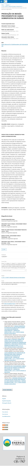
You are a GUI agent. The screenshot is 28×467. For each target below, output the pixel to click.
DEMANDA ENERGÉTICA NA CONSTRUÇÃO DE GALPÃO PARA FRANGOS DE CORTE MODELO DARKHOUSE (15, 379)
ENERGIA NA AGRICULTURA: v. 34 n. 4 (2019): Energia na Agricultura (15, 370)
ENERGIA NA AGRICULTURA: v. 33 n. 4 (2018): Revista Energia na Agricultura (14, 358)
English (4, 398)
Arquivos (8, 5)
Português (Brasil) (6, 403)
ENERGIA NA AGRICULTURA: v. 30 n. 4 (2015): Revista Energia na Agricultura (14, 332)
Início (2, 5)
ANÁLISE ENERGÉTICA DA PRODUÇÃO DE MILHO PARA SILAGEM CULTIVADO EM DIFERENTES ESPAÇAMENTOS (14, 328)
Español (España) (6, 401)
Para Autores (5, 414)
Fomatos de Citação (7, 270)
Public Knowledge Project (9, 303)
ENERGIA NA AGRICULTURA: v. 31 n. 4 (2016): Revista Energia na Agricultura (13, 346)
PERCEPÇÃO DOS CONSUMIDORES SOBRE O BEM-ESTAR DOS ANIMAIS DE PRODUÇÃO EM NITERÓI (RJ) (15, 367)
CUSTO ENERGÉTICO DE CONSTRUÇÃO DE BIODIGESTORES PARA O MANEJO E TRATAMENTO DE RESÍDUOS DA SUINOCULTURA (14, 355)
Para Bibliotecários (6, 416)
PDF (5, 249)
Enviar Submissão (7, 389)
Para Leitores (5, 412)
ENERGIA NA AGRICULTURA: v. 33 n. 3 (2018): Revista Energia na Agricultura (15, 382)
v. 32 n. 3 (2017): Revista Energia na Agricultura (11, 6)
